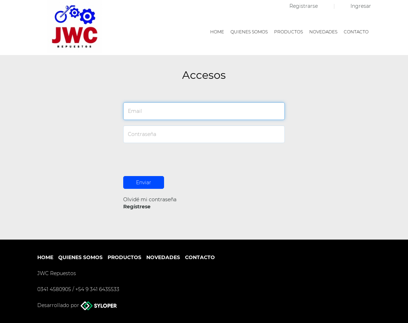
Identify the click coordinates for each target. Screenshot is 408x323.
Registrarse (304, 6)
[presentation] (177, 162)
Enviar (143, 182)
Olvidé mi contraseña (149, 199)
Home (217, 31)
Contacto (356, 31)
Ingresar (360, 6)
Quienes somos (249, 31)
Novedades (323, 31)
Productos (288, 31)
